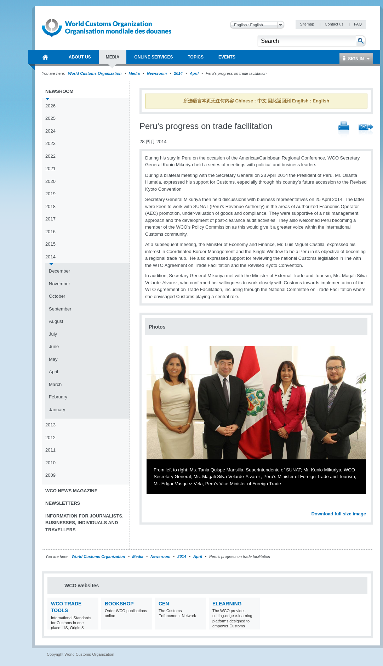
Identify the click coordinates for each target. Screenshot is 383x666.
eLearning (226, 603)
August (56, 321)
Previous (152, 505)
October (57, 296)
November (59, 283)
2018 (50, 206)
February (58, 396)
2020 (50, 181)
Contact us (334, 24)
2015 (50, 244)
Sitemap (307, 24)
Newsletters (62, 503)
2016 (50, 231)
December (59, 271)
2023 (50, 143)
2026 (50, 105)
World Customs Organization (95, 73)
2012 (50, 437)
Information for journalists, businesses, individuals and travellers (84, 522)
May (53, 359)
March (55, 384)
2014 (178, 73)
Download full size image (338, 513)
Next (364, 505)
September (60, 309)
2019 (50, 193)
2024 (50, 131)
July (53, 334)
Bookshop (119, 603)
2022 (50, 156)
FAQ (358, 24)
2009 (50, 475)
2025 (50, 118)
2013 (50, 424)
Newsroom (157, 73)
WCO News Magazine (71, 490)
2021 (50, 168)
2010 (50, 462)
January (57, 409)
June (54, 346)
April (194, 73)
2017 (50, 219)
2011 (50, 450)
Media (134, 73)
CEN (164, 603)
